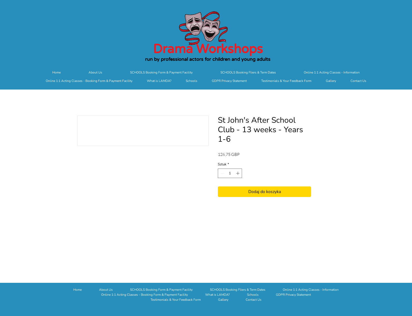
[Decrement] (222, 173)
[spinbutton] (230, 173)
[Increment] (238, 173)
